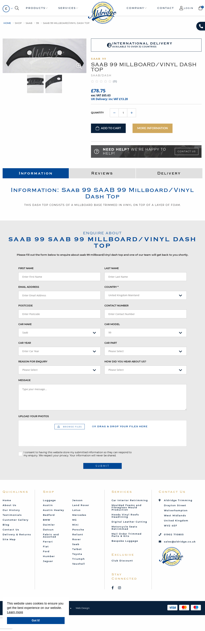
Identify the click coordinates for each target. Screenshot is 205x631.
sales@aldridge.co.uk (180, 541)
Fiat (46, 546)
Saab (29, 23)
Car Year (24, 342)
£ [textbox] (6, 9)
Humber (49, 556)
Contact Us (187, 151)
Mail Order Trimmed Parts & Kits (127, 534)
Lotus (76, 510)
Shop (18, 23)
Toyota (77, 554)
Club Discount (122, 560)
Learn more (15, 612)
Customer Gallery (16, 519)
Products (35, 8)
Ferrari (48, 541)
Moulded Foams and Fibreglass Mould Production (127, 507)
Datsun (48, 529)
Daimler (49, 524)
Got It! (36, 620)
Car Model (112, 324)
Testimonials (12, 515)
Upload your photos (33, 416)
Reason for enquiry (32, 361)
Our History (11, 510)
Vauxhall (78, 563)
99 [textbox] (109, 332)
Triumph (78, 558)
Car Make (25, 324)
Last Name (111, 268)
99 (37, 23)
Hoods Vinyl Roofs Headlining (125, 515)
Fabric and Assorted (51, 535)
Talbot (77, 549)
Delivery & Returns (17, 534)
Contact (165, 8)
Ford (46, 551)
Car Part (110, 342)
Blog (6, 524)
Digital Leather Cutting (129, 521)
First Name (26, 268)
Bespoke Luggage (125, 540)
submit (102, 465)
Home (7, 23)
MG (74, 519)
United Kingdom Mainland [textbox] (123, 295)
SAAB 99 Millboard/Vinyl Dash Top (66, 23)
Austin (48, 505)
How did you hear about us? (125, 361)
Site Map (9, 539)
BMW (46, 519)
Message (24, 380)
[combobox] (6, 8)
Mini (75, 524)
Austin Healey (53, 510)
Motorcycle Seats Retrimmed (124, 527)
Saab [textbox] (25, 332)
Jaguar (48, 561)
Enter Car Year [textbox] (30, 351)
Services (67, 8)
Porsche (78, 529)
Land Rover (80, 505)
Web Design (83, 608)
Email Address (28, 286)
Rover (76, 539)
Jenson (77, 500)
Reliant (77, 534)
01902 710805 (174, 534)
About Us (9, 505)
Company (135, 8)
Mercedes (79, 515)
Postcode (25, 305)
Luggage (49, 500)
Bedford (49, 515)
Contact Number (116, 305)
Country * (111, 286)
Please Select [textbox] (116, 351)
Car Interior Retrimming (130, 500)
